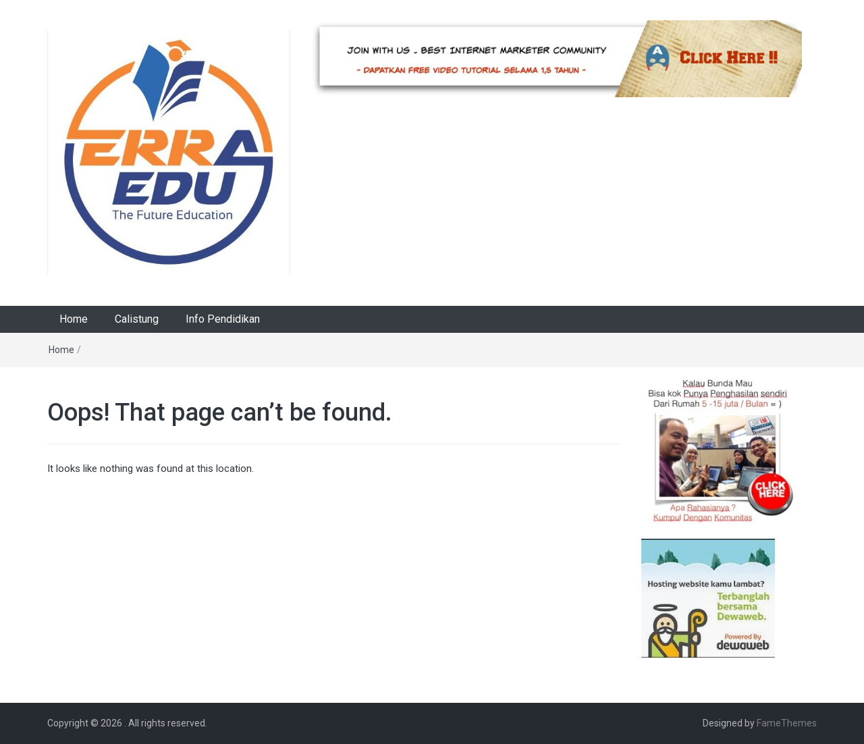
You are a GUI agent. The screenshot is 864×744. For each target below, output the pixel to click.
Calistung (137, 319)
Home (73, 319)
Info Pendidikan (223, 319)
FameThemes (787, 723)
